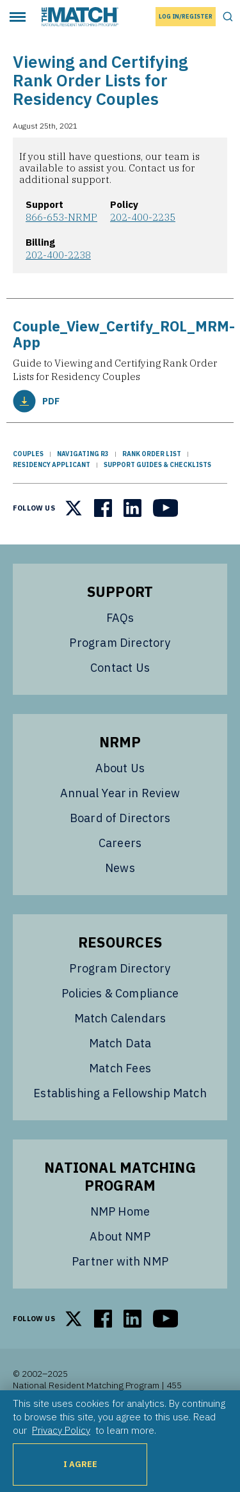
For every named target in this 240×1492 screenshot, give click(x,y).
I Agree (80, 1464)
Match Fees (120, 1068)
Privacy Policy (61, 1430)
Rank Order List (151, 454)
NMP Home (120, 1211)
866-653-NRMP (61, 216)
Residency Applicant (51, 465)
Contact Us (120, 667)
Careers (120, 843)
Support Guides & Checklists (157, 465)
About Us (120, 768)
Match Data (120, 1043)
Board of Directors (120, 818)
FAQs (120, 617)
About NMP (120, 1236)
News (120, 868)
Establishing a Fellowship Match (120, 1093)
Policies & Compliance (120, 993)
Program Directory (119, 642)
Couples (28, 454)
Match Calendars (120, 1018)
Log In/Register (185, 16)
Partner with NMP (120, 1261)
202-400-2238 (58, 254)
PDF (36, 401)
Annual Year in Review (120, 793)
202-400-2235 (142, 216)
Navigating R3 (83, 454)
